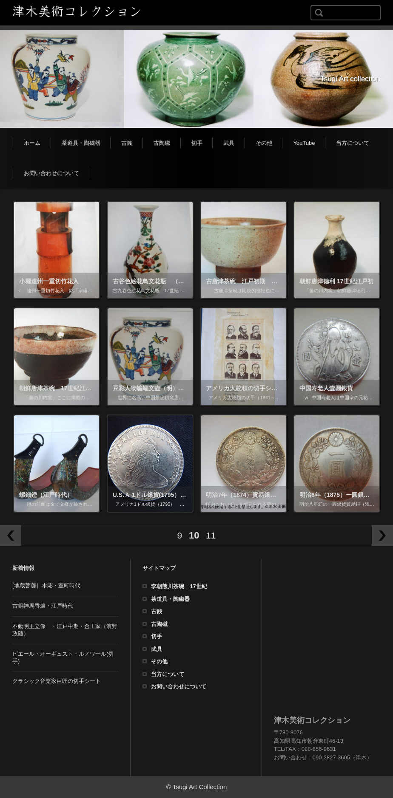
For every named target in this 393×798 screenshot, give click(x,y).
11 (211, 535)
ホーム (32, 143)
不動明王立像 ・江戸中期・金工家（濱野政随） (64, 630)
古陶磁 (162, 143)
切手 (196, 143)
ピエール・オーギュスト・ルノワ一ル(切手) (63, 657)
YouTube (304, 143)
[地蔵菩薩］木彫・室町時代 (46, 585)
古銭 (126, 143)
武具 (228, 143)
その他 (264, 143)
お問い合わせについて (51, 173)
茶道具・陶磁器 (81, 143)
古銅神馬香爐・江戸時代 (42, 606)
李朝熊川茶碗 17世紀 (179, 586)
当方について (352, 143)
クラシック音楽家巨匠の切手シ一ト (56, 681)
